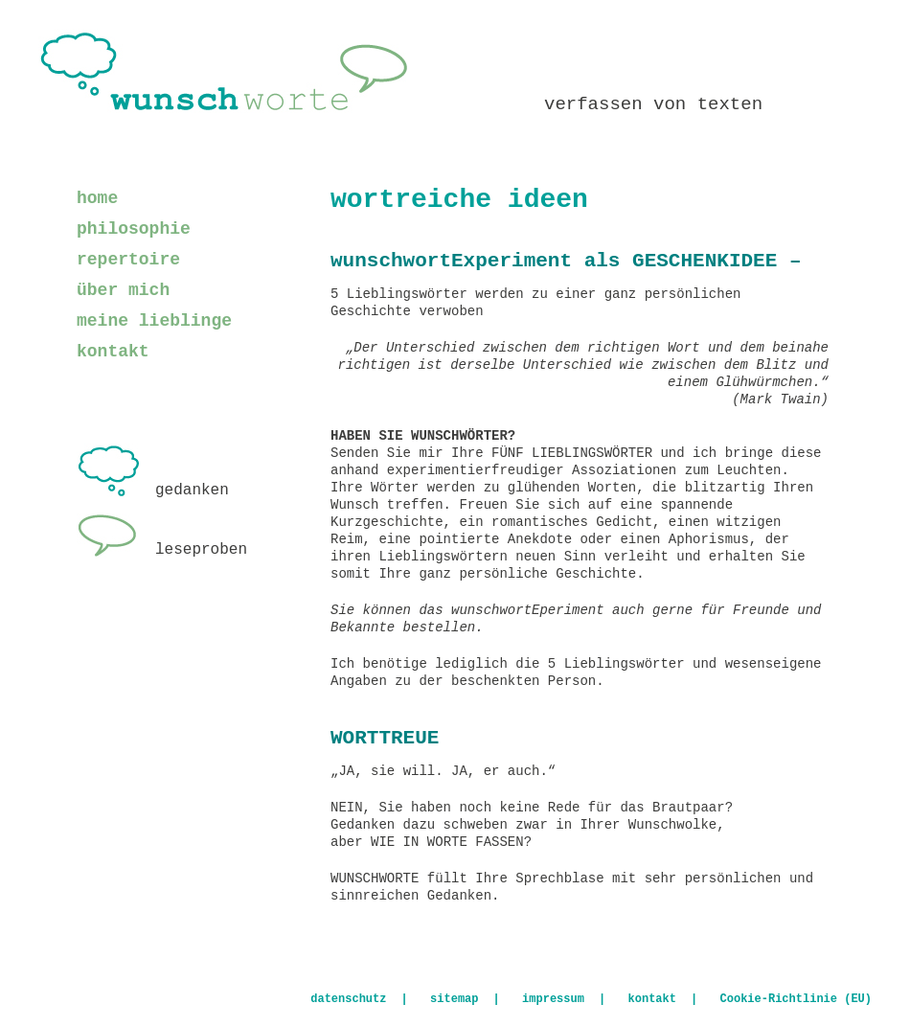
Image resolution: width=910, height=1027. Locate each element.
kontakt (113, 351)
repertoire (128, 259)
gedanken (153, 490)
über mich (123, 290)
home (97, 198)
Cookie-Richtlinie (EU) (796, 999)
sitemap (454, 999)
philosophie (134, 229)
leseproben (162, 550)
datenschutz (348, 999)
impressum (553, 999)
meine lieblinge (154, 321)
